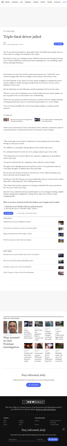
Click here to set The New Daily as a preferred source (24, 206)
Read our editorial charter (46, 409)
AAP (4, 42)
